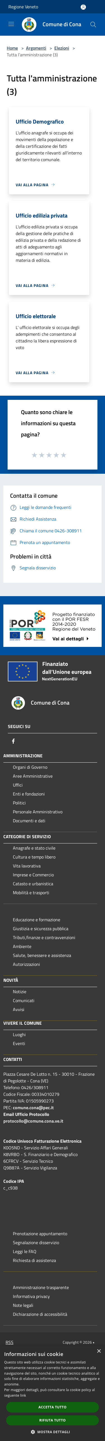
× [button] (99, 1351)
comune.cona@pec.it (33, 1107)
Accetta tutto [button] (52, 1407)
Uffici (18, 785)
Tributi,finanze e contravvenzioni (44, 937)
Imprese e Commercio (33, 874)
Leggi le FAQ (24, 1251)
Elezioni (61, 48)
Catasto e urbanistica (33, 883)
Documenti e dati (29, 820)
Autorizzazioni (26, 964)
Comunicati (23, 1000)
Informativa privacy (31, 1296)
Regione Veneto (23, 6)
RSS (9, 1342)
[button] (52, 1432)
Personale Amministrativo (37, 811)
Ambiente (22, 946)
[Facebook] (13, 741)
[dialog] (52, 1393)
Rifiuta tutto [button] (52, 1420)
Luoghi (19, 1034)
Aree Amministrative (33, 776)
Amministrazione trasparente (41, 1287)
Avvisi (18, 1009)
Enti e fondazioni (29, 793)
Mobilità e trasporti (31, 892)
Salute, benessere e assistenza (42, 955)
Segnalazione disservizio (36, 1242)
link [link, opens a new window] (23, 1395)
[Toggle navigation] (11, 24)
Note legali (23, 1305)
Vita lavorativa (27, 865)
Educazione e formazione (36, 919)
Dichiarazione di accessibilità (40, 1314)
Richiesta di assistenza (34, 1260)
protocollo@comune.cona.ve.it (33, 1121)
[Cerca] (93, 24)
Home (12, 48)
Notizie (19, 991)
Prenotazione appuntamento (40, 1233)
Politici (19, 802)
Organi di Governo (30, 767)
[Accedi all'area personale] (83, 7)
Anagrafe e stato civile (34, 848)
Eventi (19, 1043)
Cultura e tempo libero (34, 857)
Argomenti (36, 48)
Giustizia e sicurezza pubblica (40, 928)
